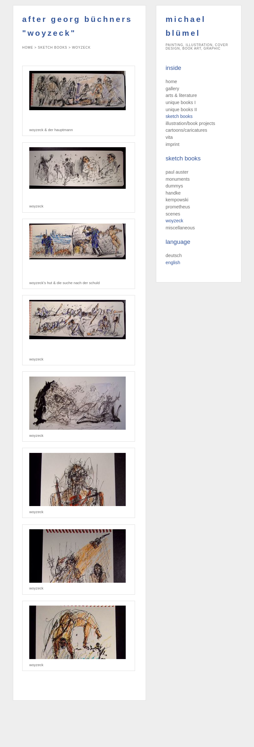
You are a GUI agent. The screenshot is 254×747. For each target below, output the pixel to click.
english (173, 262)
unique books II (181, 109)
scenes (173, 213)
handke (173, 193)
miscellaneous (180, 227)
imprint (172, 144)
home (171, 81)
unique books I (181, 102)
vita (169, 137)
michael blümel (186, 26)
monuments (178, 179)
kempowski (177, 199)
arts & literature (181, 95)
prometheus (178, 206)
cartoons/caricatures (186, 130)
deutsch (174, 255)
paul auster (177, 172)
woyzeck (174, 220)
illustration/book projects (190, 123)
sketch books (179, 116)
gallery (172, 88)
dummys (174, 185)
